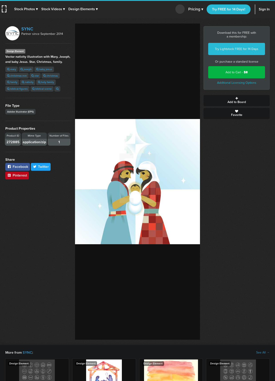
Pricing (195, 9)
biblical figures (17, 89)
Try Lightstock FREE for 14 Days (236, 49)
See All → (263, 352)
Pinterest (17, 175)
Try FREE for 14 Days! (228, 9)
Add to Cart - (237, 72)
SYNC (27, 29)
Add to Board (236, 100)
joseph (26, 69)
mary (11, 69)
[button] (26, 9)
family (12, 82)
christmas (50, 76)
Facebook (17, 166)
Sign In (264, 9)
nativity (28, 82)
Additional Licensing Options (236, 82)
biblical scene (42, 89)
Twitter (41, 166)
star (35, 76)
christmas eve (17, 76)
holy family (46, 82)
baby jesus (44, 69)
